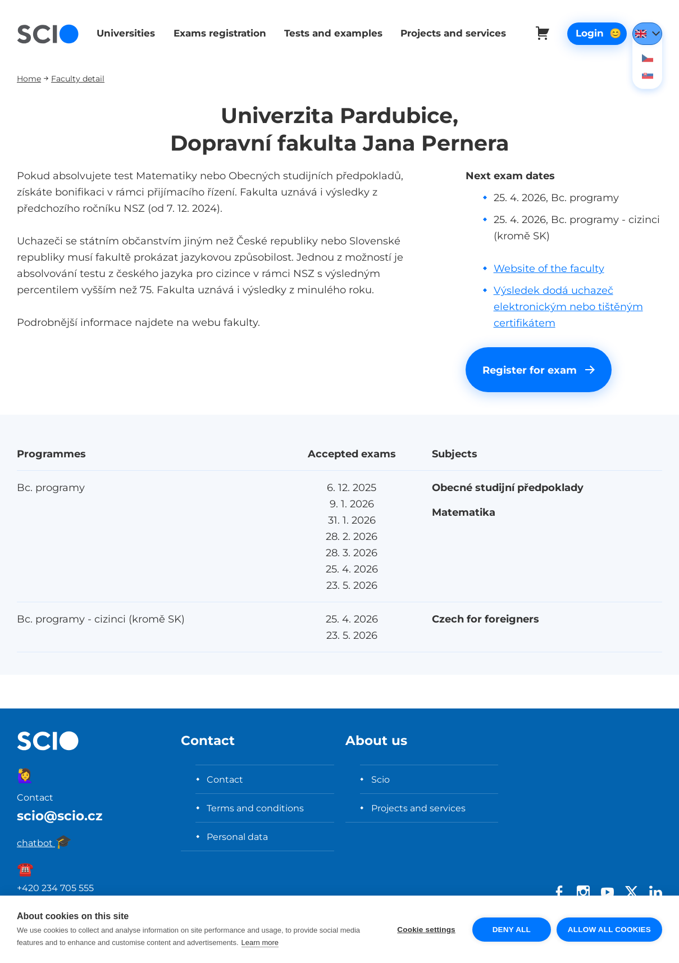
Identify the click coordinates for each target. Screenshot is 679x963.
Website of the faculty (549, 268)
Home (29, 78)
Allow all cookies (609, 929)
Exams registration (217, 33)
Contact (225, 779)
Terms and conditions (255, 808)
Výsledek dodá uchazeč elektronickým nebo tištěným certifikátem (568, 306)
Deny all (512, 929)
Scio (380, 779)
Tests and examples (330, 33)
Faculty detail (77, 78)
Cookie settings (426, 929)
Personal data (237, 837)
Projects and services (449, 33)
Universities (124, 33)
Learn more (260, 942)
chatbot (44, 843)
